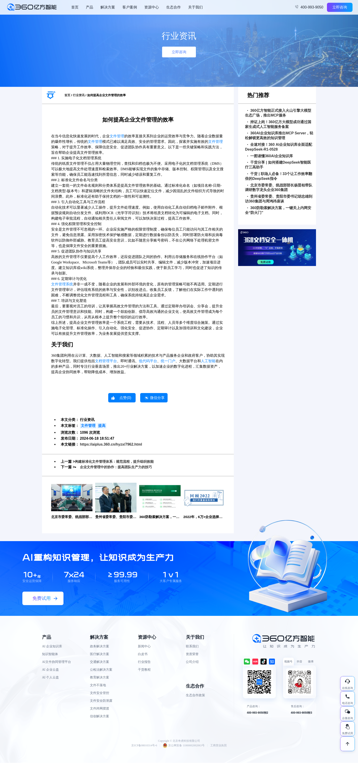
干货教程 (144, 670)
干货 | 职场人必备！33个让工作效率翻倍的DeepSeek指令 (278, 176)
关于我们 (195, 7)
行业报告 (144, 662)
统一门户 (168, 361)
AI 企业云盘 (50, 670)
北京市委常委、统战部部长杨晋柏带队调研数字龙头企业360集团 (278, 187)
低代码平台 (148, 361)
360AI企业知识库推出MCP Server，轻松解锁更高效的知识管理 (279, 135)
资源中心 (151, 7)
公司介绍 (192, 662)
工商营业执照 (218, 745)
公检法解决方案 (101, 670)
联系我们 (192, 646)
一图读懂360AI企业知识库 (270, 156)
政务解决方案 (99, 646)
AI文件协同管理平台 (56, 662)
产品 (89, 7)
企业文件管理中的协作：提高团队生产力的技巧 (118, 467)
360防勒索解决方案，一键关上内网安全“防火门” (278, 210)
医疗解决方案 (99, 654)
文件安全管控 (99, 693)
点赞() (125, 398)
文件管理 (117, 136)
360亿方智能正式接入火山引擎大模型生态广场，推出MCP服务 (278, 113)
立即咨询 (339, 7)
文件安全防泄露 (101, 701)
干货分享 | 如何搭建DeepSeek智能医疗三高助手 (278, 164)
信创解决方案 (99, 716)
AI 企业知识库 (52, 646)
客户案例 (129, 7)
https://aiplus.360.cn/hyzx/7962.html (111, 444)
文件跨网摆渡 (99, 708)
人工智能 (208, 361)
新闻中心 (144, 646)
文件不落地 (98, 685)
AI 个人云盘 (50, 677)
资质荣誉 (192, 654)
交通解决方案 (99, 662)
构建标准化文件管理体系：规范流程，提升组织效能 (117, 461)
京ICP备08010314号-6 (144, 745)
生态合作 (173, 7)
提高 (101, 426)
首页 (75, 7)
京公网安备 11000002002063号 (184, 745)
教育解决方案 (99, 677)
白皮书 (142, 654)
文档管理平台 (106, 361)
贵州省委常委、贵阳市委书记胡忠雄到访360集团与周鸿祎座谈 (278, 198)
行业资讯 (79, 95)
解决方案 (107, 7)
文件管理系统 (62, 284)
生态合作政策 (195, 695)
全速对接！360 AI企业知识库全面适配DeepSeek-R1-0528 (278, 147)
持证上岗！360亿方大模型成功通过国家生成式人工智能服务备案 (278, 124)
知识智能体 (50, 654)
